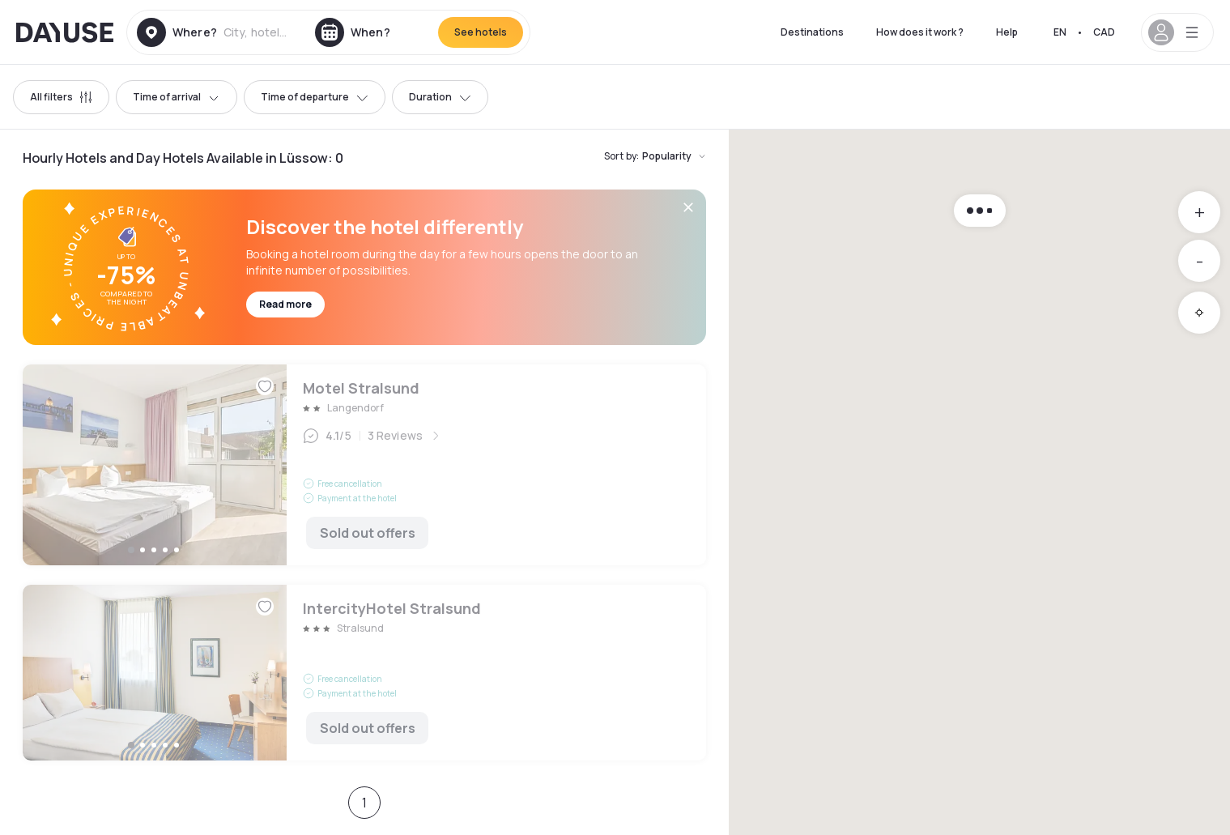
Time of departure (314, 97)
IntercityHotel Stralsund (364, 672)
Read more (285, 304)
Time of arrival (176, 97)
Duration (440, 97)
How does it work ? (920, 32)
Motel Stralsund (364, 464)
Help (1007, 32)
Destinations (812, 32)
